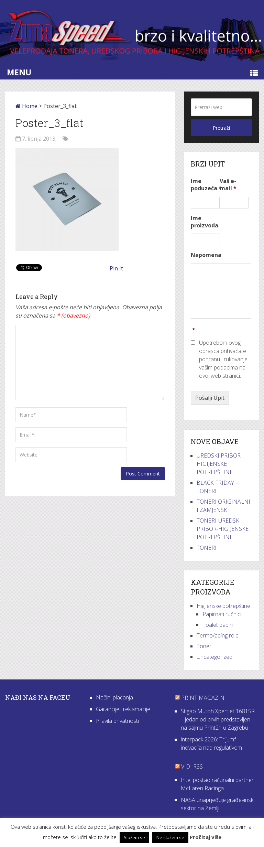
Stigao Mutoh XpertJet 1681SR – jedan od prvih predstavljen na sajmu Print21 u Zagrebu (218, 719)
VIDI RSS (192, 766)
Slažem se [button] (134, 837)
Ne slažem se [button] (170, 837)
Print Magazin (202, 697)
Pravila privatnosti (117, 721)
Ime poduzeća (206, 185)
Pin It (116, 268)
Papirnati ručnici (221, 614)
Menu (19, 72)
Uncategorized (214, 657)
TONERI (207, 547)
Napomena (206, 255)
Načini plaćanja (114, 697)
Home (26, 106)
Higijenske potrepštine (223, 606)
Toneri (204, 646)
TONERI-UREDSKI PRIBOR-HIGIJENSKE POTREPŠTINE (223, 529)
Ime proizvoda (204, 222)
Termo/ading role (218, 635)
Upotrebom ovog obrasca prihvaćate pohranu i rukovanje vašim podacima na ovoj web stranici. (223, 359)
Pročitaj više (205, 837)
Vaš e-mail (228, 185)
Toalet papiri (217, 625)
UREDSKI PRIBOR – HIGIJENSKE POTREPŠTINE (221, 464)
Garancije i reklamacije (123, 709)
